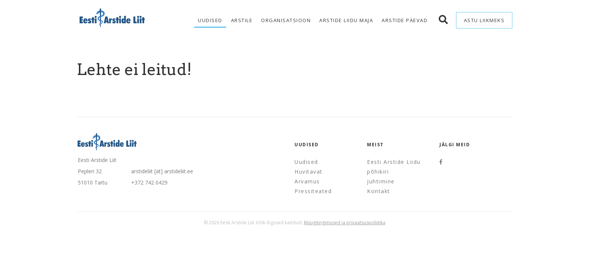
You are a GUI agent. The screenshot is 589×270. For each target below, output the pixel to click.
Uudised (210, 20)
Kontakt (378, 191)
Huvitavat (308, 171)
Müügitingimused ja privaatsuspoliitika (344, 222)
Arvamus (307, 181)
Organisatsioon (286, 20)
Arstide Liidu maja (346, 20)
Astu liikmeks (484, 20)
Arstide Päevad (404, 20)
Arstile (242, 20)
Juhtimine (381, 181)
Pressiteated (313, 191)
